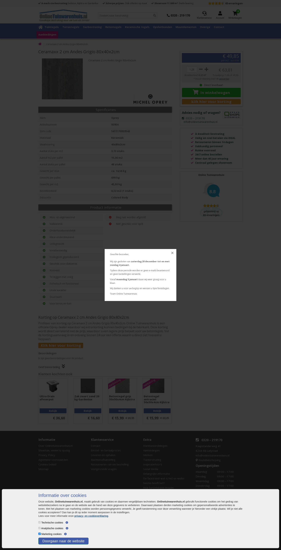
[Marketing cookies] (39, 534)
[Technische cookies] (39, 522)
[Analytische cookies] (39, 528)
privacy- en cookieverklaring (91, 516)
